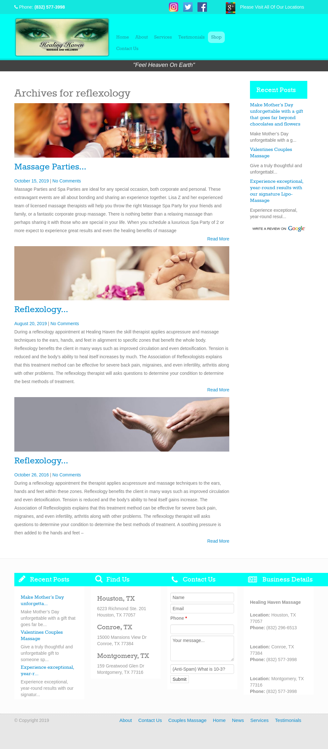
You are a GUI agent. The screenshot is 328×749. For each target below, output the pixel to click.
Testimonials (191, 37)
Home (122, 37)
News (238, 720)
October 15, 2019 (31, 180)
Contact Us (127, 49)
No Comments (67, 180)
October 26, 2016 (31, 474)
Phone (178, 618)
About (141, 37)
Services (163, 37)
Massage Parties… (50, 167)
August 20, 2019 (30, 323)
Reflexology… (41, 309)
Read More (218, 238)
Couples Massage (187, 720)
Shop (216, 37)
